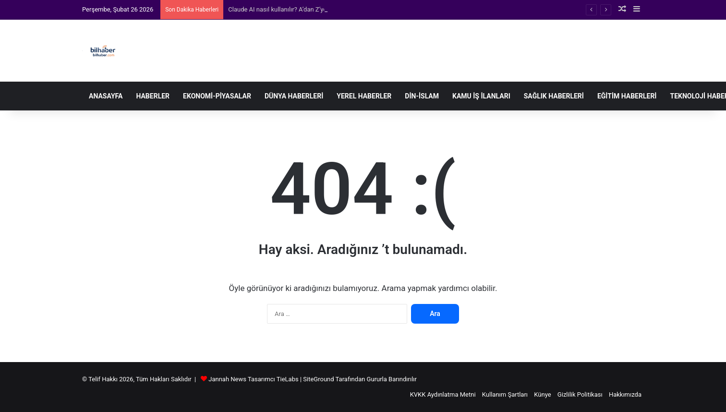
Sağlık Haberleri (554, 96)
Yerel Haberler (364, 96)
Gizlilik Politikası (580, 394)
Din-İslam (422, 96)
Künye (542, 394)
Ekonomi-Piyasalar (217, 96)
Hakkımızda (625, 394)
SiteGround (318, 379)
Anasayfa (105, 96)
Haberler (152, 96)
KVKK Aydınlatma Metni (443, 394)
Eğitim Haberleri (627, 96)
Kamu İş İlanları (481, 96)
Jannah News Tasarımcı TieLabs (253, 379)
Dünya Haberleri (294, 96)
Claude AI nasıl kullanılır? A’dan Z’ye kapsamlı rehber (300, 9)
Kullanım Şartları (505, 394)
